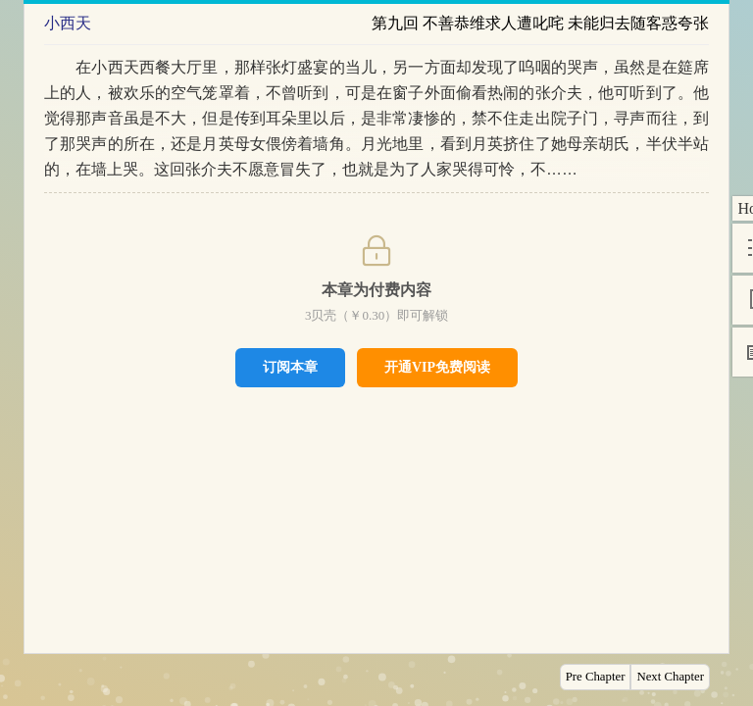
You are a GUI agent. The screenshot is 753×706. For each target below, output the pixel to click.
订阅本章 (290, 367)
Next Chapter (670, 676)
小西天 (67, 23)
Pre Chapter (596, 676)
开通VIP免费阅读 (437, 367)
